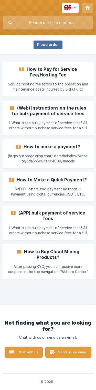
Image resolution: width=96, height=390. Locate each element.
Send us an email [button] (72, 352)
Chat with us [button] (27, 352)
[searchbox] (48, 23)
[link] (48, 79)
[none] (70, 8)
